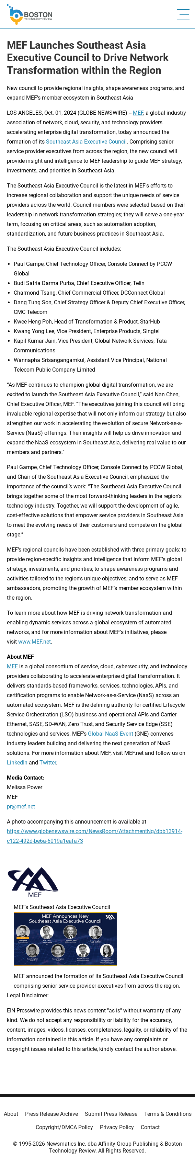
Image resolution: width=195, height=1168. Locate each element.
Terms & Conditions (168, 1114)
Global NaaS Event (110, 733)
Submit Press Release (111, 1114)
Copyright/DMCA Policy (64, 1127)
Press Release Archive (51, 1114)
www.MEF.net (34, 641)
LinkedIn (17, 762)
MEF (138, 113)
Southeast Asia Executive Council (86, 141)
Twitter (47, 762)
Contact (150, 1127)
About (11, 1114)
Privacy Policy (117, 1127)
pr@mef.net (21, 806)
